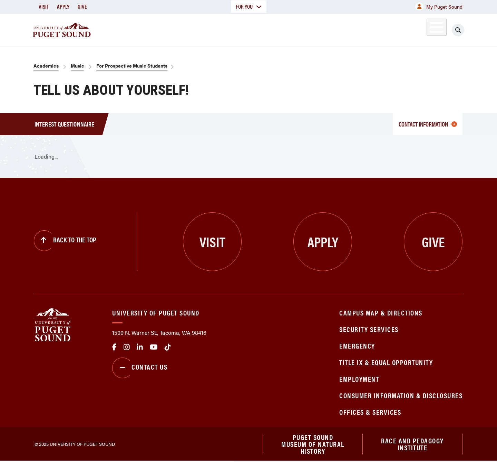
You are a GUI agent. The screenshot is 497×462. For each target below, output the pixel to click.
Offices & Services (370, 412)
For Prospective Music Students (131, 65)
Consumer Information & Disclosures (400, 395)
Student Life (329, 29)
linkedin (140, 347)
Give (82, 6)
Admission (275, 29)
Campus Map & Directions (380, 313)
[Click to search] (458, 30)
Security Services (369, 329)
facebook (114, 347)
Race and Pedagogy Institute (412, 444)
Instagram (127, 347)
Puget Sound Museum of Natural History (312, 444)
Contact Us (139, 368)
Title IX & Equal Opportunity (386, 362)
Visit (44, 6)
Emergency (357, 346)
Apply (63, 6)
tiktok (168, 347)
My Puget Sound (438, 6)
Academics (223, 29)
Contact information (428, 124)
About (177, 29)
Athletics (383, 29)
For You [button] (249, 6)
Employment (359, 379)
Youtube (154, 347)
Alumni (419, 29)
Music (77, 65)
